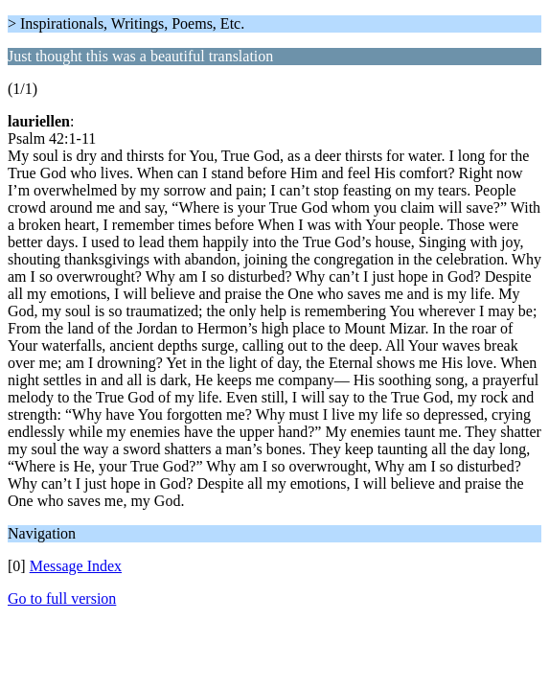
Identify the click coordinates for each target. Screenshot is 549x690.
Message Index (76, 566)
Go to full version (62, 598)
